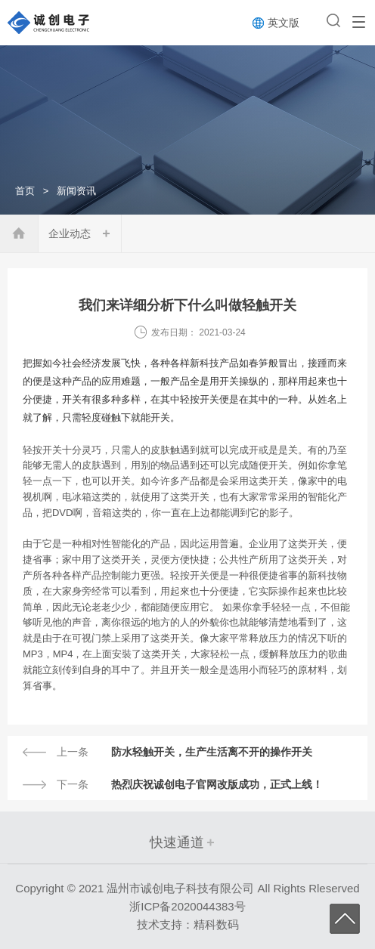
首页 (25, 190)
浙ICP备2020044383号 (187, 906)
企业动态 (69, 233)
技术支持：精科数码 (188, 924)
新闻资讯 (76, 190)
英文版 (283, 23)
